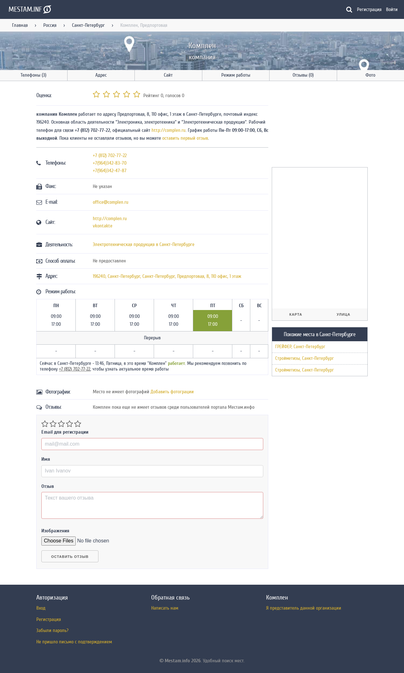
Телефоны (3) (33, 75)
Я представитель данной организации (303, 608)
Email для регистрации (64, 432)
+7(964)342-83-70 (110, 163)
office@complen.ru (110, 202)
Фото (370, 75)
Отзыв (47, 486)
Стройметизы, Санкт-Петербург (304, 358)
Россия (49, 25)
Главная (20, 25)
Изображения (55, 531)
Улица (343, 314)
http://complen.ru (169, 130)
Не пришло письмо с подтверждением (74, 642)
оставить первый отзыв (185, 138)
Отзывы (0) (303, 75)
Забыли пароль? (52, 630)
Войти (392, 9)
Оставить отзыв (70, 557)
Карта (295, 314)
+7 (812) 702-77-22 (110, 155)
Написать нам (164, 608)
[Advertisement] (319, 125)
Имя (45, 459)
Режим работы (235, 75)
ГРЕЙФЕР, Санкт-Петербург (300, 346)
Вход (40, 608)
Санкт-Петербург (88, 25)
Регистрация (369, 9)
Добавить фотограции (172, 392)
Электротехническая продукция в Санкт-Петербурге (143, 244)
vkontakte (102, 226)
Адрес (101, 75)
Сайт (168, 75)
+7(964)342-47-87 (110, 170)
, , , (167, 276)
